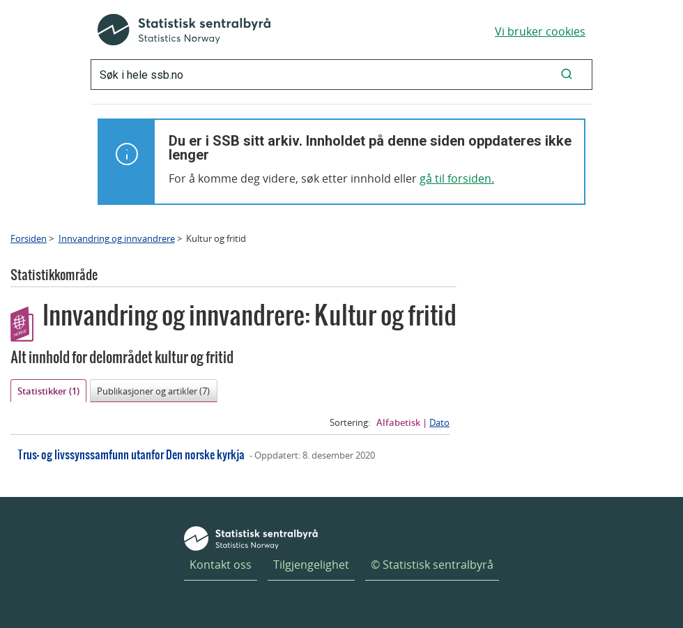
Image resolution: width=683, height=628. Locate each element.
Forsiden (28, 238)
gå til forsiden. (457, 178)
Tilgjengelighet (311, 564)
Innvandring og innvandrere (117, 238)
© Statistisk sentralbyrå (432, 564)
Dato (439, 422)
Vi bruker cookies (540, 31)
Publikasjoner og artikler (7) (153, 391)
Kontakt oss (221, 564)
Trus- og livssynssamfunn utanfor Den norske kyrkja (131, 454)
